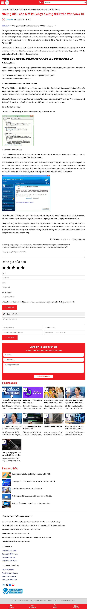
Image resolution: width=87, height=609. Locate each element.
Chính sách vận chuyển (9, 561)
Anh (48, 328)
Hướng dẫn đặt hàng (9, 576)
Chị (54, 328)
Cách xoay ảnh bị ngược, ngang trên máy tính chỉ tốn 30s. (32, 496)
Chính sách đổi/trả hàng (10, 554)
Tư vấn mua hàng (8, 570)
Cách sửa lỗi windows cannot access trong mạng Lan (31, 503)
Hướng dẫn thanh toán (9, 580)
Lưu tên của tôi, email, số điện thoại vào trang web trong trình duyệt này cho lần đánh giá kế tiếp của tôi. (39, 302)
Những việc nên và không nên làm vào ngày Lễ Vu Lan (53, 402)
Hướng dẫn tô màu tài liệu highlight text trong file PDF (31, 474)
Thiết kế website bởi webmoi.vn (65, 600)
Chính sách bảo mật (8, 557)
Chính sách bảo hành (9, 551)
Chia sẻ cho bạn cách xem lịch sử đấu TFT (27, 489)
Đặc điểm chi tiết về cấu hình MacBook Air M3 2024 (74, 429)
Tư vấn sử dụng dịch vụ (10, 573)
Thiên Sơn (7, 19)
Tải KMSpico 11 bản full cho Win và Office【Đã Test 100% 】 (34, 481)
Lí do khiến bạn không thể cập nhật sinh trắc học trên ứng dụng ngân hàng (11, 429)
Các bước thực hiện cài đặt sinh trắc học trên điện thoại (74, 402)
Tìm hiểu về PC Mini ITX (53, 426)
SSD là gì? (5, 26)
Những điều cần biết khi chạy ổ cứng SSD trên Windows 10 (43, 14)
